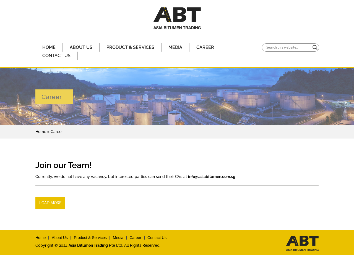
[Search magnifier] (315, 47)
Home (49, 47)
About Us (81, 47)
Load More (50, 203)
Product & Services (130, 47)
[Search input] (288, 47)
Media (175, 47)
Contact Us (56, 55)
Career (205, 47)
